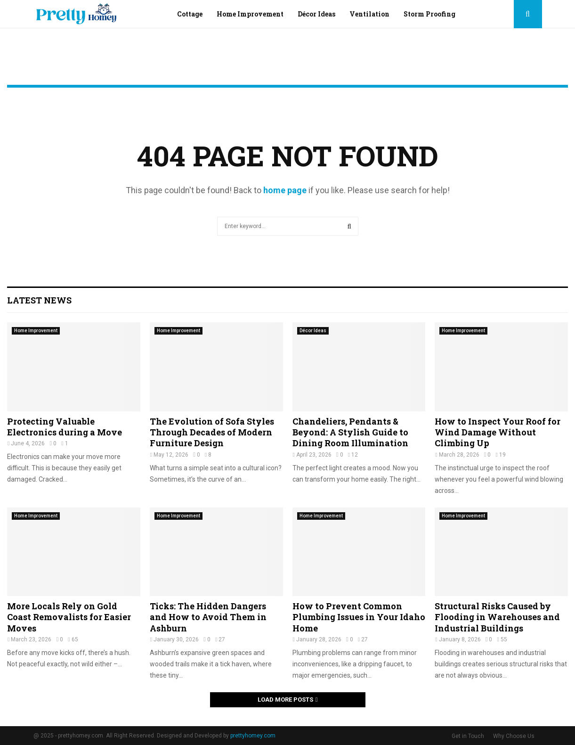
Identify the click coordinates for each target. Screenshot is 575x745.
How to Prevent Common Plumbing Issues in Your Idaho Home (358, 617)
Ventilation (369, 13)
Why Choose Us (514, 736)
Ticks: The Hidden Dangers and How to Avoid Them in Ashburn (208, 617)
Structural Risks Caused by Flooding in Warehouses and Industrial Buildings (497, 617)
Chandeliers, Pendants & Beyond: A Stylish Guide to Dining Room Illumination (350, 432)
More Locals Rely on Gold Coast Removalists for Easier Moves (69, 617)
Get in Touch (468, 736)
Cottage (189, 13)
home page (285, 190)
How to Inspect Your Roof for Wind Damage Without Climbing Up (497, 432)
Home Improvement (250, 13)
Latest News (39, 300)
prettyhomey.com (252, 735)
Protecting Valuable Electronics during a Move (64, 427)
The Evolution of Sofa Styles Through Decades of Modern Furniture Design (212, 432)
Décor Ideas (316, 13)
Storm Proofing (429, 13)
